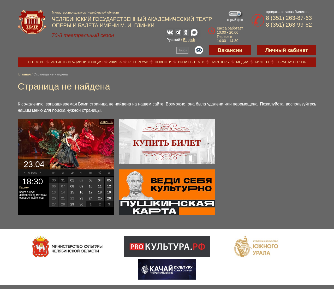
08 (72, 186)
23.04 (33, 164)
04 (100, 180)
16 (81, 192)
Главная (24, 74)
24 (90, 198)
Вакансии (230, 50)
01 (72, 180)
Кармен (24, 187)
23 (81, 198)
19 (109, 192)
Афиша (115, 62)
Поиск (182, 50)
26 (109, 198)
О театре (36, 62)
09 (81, 186)
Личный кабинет (286, 50)
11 (100, 186)
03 (90, 180)
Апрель (32, 172)
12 (109, 186)
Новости (163, 62)
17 (90, 192)
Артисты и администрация (77, 62)
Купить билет (167, 143)
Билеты (262, 62)
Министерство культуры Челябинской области (85, 12)
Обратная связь (291, 62)
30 (81, 204)
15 (72, 192)
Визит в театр (191, 62)
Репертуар (138, 62)
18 (100, 192)
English (189, 40)
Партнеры (220, 62)
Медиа (242, 62)
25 (100, 198)
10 (90, 186)
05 (109, 180)
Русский (173, 40)
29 (72, 204)
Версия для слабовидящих (199, 50)
